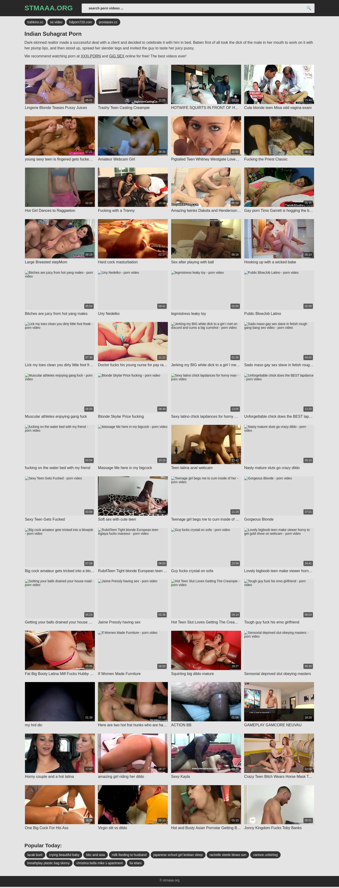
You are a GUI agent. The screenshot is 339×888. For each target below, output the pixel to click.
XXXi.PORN (91, 56)
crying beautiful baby (64, 856)
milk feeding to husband (129, 856)
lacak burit (34, 856)
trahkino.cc (35, 22)
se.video (56, 22)
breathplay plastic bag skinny (48, 864)
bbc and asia (95, 856)
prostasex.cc (108, 22)
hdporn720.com (80, 22)
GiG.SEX (117, 56)
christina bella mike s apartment (100, 864)
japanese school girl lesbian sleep (178, 856)
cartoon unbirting (265, 856)
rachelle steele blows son (228, 856)
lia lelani (136, 864)
